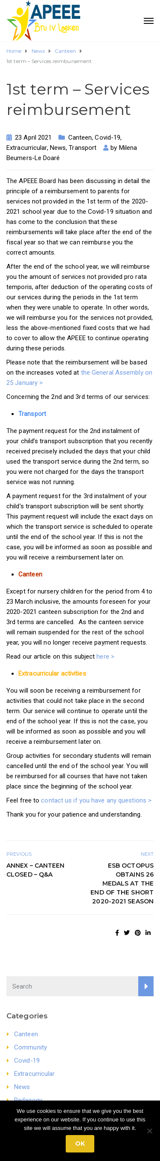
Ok (80, 1143)
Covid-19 (107, 137)
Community (30, 1047)
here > (106, 656)
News (58, 148)
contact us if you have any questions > (96, 800)
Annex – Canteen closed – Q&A (35, 870)
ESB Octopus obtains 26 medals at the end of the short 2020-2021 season (122, 883)
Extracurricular (26, 148)
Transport (82, 148)
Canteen (80, 137)
